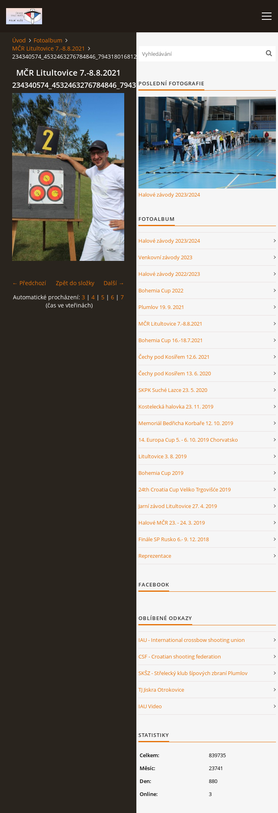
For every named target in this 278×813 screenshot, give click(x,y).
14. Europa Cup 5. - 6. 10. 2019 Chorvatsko (188, 439)
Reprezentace (154, 555)
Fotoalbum (48, 40)
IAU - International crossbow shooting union (191, 640)
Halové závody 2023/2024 (169, 194)
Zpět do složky (75, 283)
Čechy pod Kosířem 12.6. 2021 (174, 356)
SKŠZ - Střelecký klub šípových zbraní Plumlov (193, 673)
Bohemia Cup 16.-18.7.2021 (170, 340)
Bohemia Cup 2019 (160, 472)
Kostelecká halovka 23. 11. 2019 (175, 406)
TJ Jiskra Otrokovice (161, 689)
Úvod (19, 40)
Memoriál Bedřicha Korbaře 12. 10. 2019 (185, 423)
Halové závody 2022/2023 (169, 273)
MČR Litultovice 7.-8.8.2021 (48, 48)
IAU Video (150, 706)
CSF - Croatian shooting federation (179, 656)
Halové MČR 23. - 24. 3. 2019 (171, 522)
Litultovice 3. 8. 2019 (162, 456)
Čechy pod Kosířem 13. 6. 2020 (174, 373)
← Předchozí (29, 283)
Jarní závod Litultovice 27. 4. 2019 (177, 506)
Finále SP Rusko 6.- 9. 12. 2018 (173, 539)
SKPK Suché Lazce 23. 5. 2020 (172, 390)
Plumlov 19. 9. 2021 (161, 307)
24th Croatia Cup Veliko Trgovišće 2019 (184, 489)
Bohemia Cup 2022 (160, 290)
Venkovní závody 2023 (165, 257)
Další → (114, 283)
